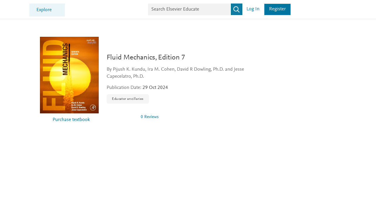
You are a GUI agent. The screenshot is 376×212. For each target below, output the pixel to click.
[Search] (292, 9)
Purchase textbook (71, 119)
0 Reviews (150, 117)
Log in (308, 9)
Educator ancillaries (128, 99)
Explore (100, 10)
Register (333, 9)
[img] (121, 117)
